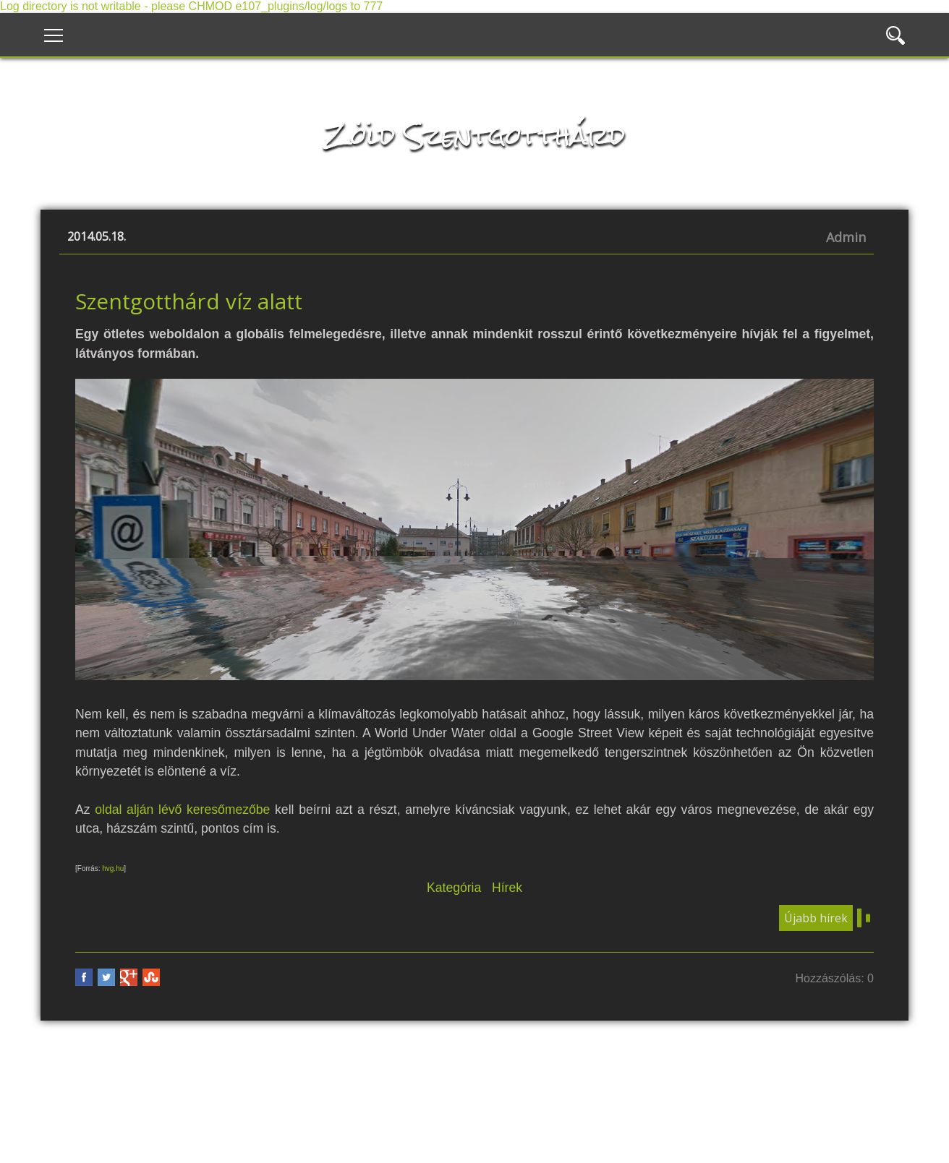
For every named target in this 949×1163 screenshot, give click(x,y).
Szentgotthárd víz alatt (188, 301)
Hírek (507, 887)
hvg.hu (113, 868)
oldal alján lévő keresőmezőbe (182, 809)
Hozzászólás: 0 (835, 978)
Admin (846, 237)
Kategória (454, 887)
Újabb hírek (816, 918)
